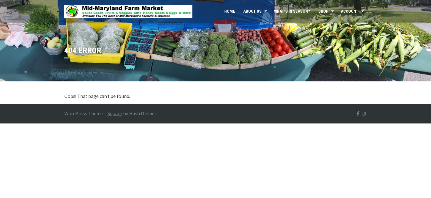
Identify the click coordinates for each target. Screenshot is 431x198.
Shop (323, 11)
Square (114, 114)
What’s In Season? (292, 11)
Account (349, 11)
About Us (252, 11)
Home (229, 11)
